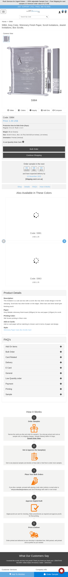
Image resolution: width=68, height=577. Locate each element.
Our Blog (38, 539)
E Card (9, 322)
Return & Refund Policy (9, 551)
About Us (39, 528)
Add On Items (11, 301)
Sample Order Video (34, 393)
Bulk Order (10, 306)
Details (27, 187)
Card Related (11, 312)
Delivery (9, 317)
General (9, 328)
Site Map (4, 535)
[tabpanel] (34, 73)
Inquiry (33, 110)
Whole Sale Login (7, 531)
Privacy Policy (6, 548)
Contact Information (42, 535)
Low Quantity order (14, 333)
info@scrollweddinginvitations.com (42, 571)
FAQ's (34, 187)
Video (10, 110)
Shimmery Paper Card (11, 284)
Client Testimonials (42, 531)
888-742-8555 (45, 7)
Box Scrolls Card (25, 284)
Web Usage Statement (9, 558)
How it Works (45, 187)
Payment (9, 338)
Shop (20, 187)
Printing (9, 344)
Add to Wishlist (17, 574)
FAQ (3, 539)
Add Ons (45, 110)
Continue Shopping (34, 155)
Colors (22, 110)
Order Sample (51, 574)
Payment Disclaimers (8, 555)
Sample (9, 349)
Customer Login (7, 528)
